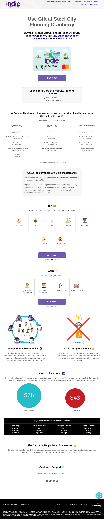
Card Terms (73, 504)
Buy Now (52, 78)
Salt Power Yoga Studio (52, 143)
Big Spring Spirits (17, 125)
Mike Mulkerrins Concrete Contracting (17, 137)
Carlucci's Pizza (52, 125)
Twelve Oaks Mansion (87, 148)
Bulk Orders (94, 4)
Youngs (17, 154)
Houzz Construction (52, 131)
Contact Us (52, 481)
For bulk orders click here (52, 259)
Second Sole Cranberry (86, 143)
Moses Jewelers (52, 137)
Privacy (65, 504)
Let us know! (62, 162)
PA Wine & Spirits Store (86, 137)
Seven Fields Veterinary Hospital (17, 148)
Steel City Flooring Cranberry (52, 148)
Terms (58, 504)
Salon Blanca (17, 143)
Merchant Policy (84, 504)
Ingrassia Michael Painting (86, 131)
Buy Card (84, 4)
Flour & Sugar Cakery (17, 131)
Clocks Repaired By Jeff (87, 125)
